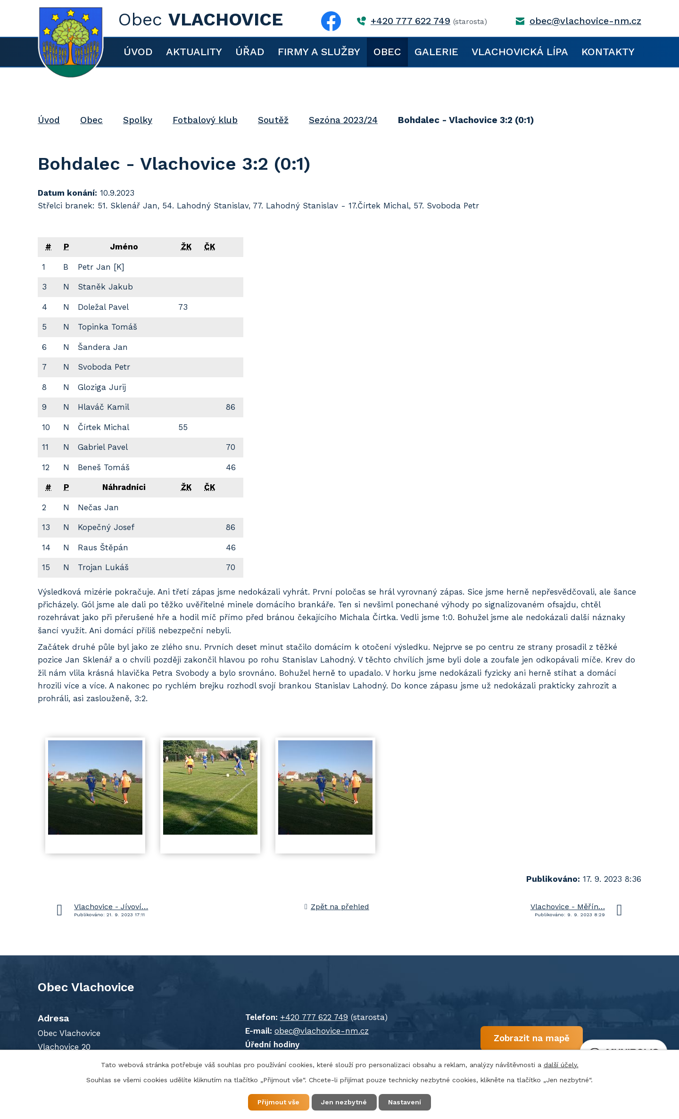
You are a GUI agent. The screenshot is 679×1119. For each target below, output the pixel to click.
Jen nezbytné (344, 1102)
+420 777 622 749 (410, 21)
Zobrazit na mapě (527, 1038)
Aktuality (194, 52)
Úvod (138, 52)
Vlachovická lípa (520, 52)
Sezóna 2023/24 (343, 120)
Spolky (137, 120)
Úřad (250, 52)
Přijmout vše (278, 1102)
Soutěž (273, 120)
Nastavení (405, 1102)
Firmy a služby (319, 52)
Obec (387, 52)
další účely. (561, 1064)
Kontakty (608, 52)
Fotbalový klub (205, 120)
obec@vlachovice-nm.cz (585, 21)
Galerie (436, 52)
